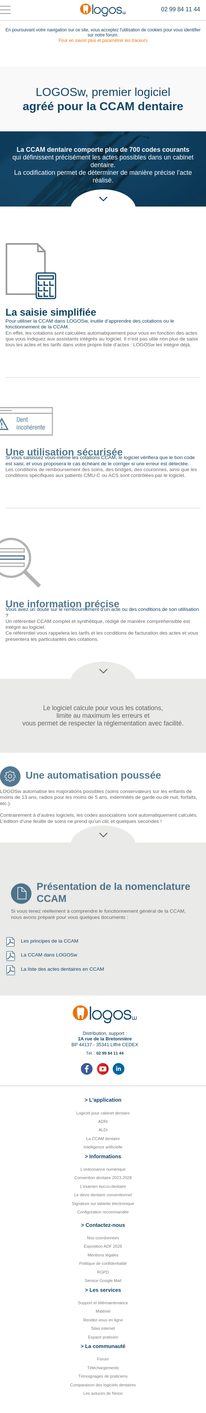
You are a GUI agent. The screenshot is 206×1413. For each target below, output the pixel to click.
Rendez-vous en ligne (103, 1320)
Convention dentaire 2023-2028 (103, 1177)
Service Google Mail (103, 1280)
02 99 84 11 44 (180, 9)
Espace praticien (103, 1337)
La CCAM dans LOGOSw (49, 955)
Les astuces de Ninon (103, 1393)
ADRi (103, 1121)
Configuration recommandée (103, 1212)
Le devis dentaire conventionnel (103, 1195)
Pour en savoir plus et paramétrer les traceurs (103, 40)
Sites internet (103, 1328)
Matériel (103, 1311)
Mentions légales (103, 1255)
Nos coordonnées (103, 1238)
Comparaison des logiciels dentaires (103, 1385)
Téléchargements (103, 1368)
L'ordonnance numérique (103, 1169)
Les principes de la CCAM (49, 941)
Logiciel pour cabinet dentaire (103, 1113)
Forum (103, 1359)
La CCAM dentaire (103, 1138)
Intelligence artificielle (102, 1147)
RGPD (103, 1272)
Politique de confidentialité (103, 1263)
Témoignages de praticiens (102, 1376)
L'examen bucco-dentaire (103, 1186)
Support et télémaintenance (103, 1303)
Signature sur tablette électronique (103, 1203)
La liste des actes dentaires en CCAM (62, 969)
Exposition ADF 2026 (103, 1246)
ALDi (102, 1130)
